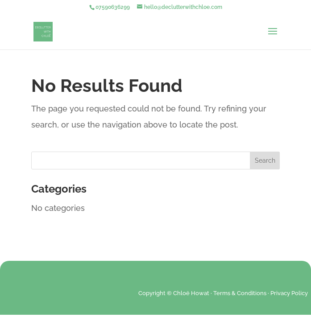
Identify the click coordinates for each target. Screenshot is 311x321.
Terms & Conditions (239, 293)
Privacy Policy (289, 293)
